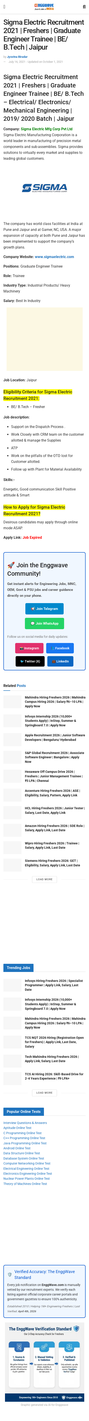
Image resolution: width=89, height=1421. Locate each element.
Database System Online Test (23, 1158)
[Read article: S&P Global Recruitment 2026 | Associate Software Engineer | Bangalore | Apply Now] (12, 757)
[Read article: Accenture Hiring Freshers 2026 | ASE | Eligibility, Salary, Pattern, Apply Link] (12, 795)
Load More (44, 879)
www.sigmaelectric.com (54, 257)
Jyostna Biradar (17, 56)
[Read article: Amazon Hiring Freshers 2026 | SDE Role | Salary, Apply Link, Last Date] (12, 830)
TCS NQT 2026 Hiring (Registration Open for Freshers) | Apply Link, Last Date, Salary (54, 1042)
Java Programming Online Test (25, 1143)
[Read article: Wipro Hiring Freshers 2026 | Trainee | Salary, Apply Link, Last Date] (12, 847)
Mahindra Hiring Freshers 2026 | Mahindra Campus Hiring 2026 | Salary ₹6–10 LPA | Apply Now (55, 702)
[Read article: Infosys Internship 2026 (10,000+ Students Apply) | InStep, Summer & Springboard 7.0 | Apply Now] (12, 720)
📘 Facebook (60, 648)
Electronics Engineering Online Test (27, 1173)
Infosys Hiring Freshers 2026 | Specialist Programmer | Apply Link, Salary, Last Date (54, 985)
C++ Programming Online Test (24, 1138)
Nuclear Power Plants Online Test (26, 1178)
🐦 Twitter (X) (30, 661)
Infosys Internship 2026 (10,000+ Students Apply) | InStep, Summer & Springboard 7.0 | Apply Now (50, 721)
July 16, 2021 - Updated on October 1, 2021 (36, 61)
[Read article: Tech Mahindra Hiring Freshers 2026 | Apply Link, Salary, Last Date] (12, 1061)
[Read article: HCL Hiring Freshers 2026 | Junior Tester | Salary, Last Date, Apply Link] (12, 812)
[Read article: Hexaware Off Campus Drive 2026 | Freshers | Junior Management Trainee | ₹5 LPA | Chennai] (12, 776)
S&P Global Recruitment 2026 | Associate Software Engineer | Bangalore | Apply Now (54, 757)
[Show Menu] (4, 7)
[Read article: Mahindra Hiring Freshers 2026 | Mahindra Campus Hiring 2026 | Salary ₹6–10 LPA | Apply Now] (12, 701)
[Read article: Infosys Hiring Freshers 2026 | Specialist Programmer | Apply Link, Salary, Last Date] (12, 985)
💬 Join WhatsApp (44, 623)
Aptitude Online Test (17, 1128)
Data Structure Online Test (21, 1153)
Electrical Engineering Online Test (26, 1168)
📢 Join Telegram (44, 609)
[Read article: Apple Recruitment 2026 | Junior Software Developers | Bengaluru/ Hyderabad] (12, 739)
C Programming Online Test (22, 1133)
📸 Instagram (29, 648)
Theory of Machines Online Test (25, 1184)
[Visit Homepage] (44, 6)
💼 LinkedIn (60, 661)
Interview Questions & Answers (25, 1123)
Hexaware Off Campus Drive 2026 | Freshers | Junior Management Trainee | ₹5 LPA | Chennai (54, 776)
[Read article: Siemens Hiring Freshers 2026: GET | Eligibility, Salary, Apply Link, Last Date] (12, 865)
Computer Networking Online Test (27, 1163)
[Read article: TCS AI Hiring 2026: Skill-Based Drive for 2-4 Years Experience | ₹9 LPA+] (12, 1078)
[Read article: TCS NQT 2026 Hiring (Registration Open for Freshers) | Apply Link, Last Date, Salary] (12, 1042)
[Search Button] (84, 7)
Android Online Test (17, 1148)
